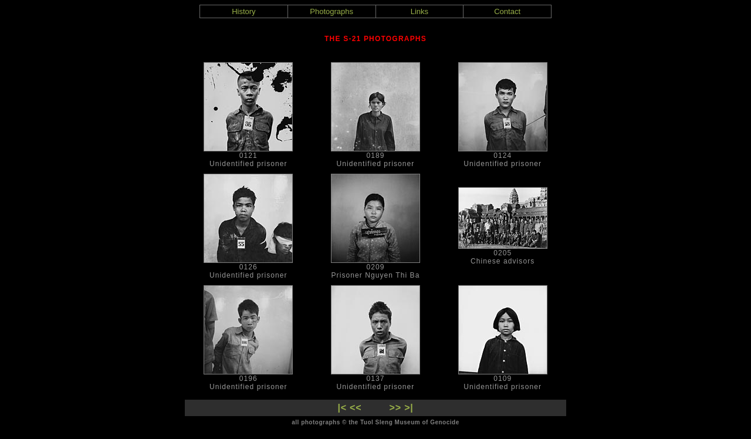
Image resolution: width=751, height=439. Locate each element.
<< (355, 408)
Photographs (331, 11)
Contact (507, 11)
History (243, 11)
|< (341, 408)
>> (395, 408)
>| (408, 408)
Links (419, 11)
